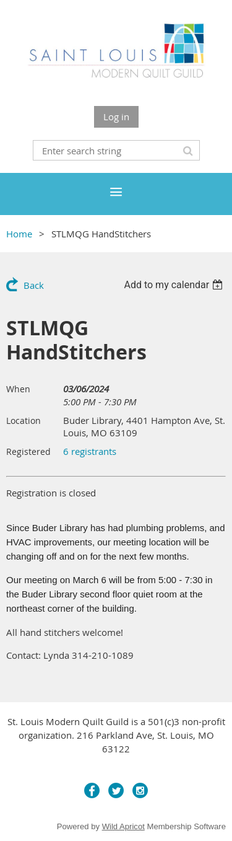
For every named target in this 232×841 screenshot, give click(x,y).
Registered (28, 451)
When (18, 389)
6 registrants (89, 451)
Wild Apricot (123, 826)
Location (23, 420)
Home (19, 233)
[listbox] (175, 285)
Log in (116, 116)
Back (34, 285)
